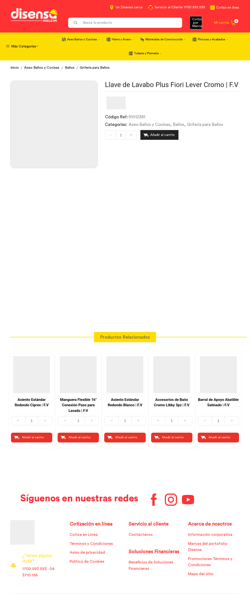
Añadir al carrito (162, 135)
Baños (69, 67)
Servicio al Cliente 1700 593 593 (180, 7)
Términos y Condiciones (91, 544)
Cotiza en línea (227, 7)
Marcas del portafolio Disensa (207, 547)
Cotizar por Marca (197, 23)
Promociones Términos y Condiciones (210, 562)
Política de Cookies (87, 561)
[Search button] (76, 23)
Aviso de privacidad (87, 552)
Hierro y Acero (122, 39)
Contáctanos (141, 535)
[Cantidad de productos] (120, 135)
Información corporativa (210, 535)
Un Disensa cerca (129, 7)
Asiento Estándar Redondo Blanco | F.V (125, 402)
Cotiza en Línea (84, 535)
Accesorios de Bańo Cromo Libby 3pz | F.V (171, 402)
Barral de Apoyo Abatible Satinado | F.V (218, 402)
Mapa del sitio (200, 574)
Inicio (14, 67)
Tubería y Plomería (147, 53)
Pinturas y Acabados (213, 39)
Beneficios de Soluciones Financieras (151, 565)
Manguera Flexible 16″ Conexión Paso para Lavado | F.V (78, 405)
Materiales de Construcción (166, 39)
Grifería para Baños (95, 67)
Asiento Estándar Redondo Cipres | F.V (32, 402)
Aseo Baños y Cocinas (83, 39)
